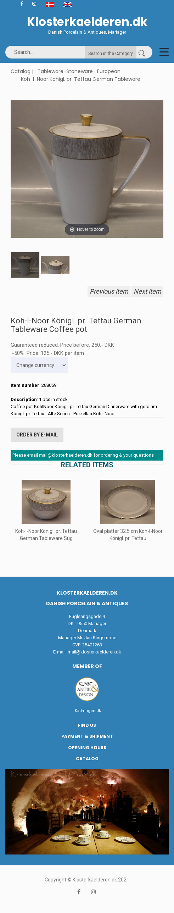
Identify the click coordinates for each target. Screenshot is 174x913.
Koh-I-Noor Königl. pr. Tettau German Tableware (80, 79)
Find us (87, 725)
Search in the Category (110, 53)
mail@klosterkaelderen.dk (94, 652)
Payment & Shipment (87, 736)
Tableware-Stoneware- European (79, 71)
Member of (87, 666)
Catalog (20, 71)
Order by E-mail (37, 435)
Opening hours (87, 748)
